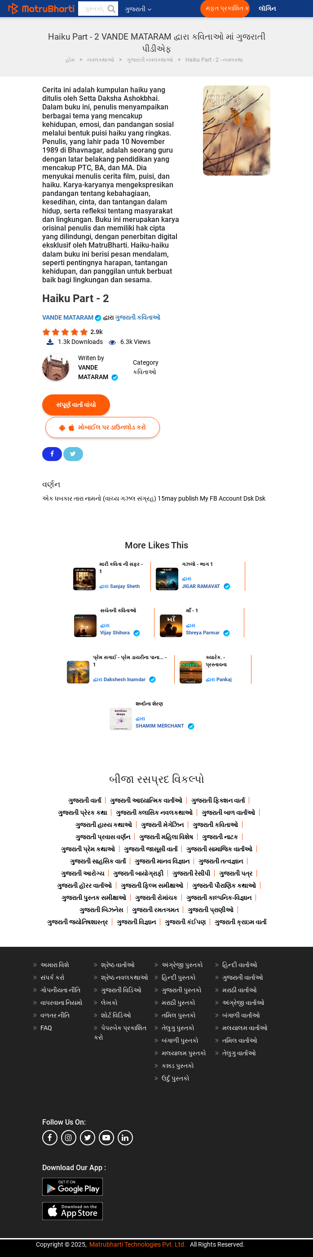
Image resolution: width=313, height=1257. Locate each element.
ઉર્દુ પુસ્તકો (176, 1078)
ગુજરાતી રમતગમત (155, 909)
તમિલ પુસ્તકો (179, 1015)
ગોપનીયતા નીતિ (60, 990)
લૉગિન (268, 9)
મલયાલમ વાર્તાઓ (245, 1027)
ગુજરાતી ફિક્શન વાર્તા (218, 800)
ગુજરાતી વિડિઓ (121, 990)
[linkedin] (125, 1137)
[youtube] (106, 1137)
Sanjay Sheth (125, 586)
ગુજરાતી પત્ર (235, 873)
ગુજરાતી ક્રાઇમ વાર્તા (240, 922)
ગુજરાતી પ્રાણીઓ (211, 909)
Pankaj (224, 680)
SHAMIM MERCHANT (165, 726)
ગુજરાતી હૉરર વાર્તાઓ (84, 885)
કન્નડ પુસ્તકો (178, 1065)
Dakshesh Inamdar (130, 679)
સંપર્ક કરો (52, 977)
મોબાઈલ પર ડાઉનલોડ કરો (102, 427)
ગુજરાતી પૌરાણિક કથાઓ (224, 885)
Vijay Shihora (120, 633)
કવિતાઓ (144, 371)
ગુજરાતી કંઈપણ (185, 922)
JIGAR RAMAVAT (206, 586)
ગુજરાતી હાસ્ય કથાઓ (103, 824)
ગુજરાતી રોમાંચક (156, 897)
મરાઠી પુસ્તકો (178, 1002)
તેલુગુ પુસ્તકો (178, 1027)
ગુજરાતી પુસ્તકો (182, 990)
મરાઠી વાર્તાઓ (239, 990)
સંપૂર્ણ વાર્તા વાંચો (76, 404)
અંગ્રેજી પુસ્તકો (182, 964)
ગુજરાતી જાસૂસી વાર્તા (150, 849)
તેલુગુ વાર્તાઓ (239, 1053)
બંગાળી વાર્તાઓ (241, 1015)
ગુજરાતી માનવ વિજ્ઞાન (162, 861)
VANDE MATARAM (72, 317)
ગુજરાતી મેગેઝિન (162, 824)
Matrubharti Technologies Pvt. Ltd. (137, 1244)
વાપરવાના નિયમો (62, 1002)
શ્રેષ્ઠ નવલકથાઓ (124, 977)
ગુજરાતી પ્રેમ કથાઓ (88, 849)
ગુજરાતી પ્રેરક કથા (82, 812)
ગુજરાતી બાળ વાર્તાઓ (228, 812)
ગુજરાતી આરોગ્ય (82, 873)
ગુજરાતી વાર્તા (84, 800)
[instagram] (68, 1137)
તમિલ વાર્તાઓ (239, 1040)
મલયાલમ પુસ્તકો (184, 1053)
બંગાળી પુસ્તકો (180, 1040)
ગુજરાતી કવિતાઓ (137, 317)
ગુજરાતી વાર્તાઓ (242, 977)
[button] (111, 8)
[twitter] (87, 1137)
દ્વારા (104, 586)
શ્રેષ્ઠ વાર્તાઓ (118, 964)
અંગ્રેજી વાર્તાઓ (243, 1002)
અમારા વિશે (54, 964)
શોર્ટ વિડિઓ (116, 1015)
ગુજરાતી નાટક (220, 837)
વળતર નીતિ (55, 1015)
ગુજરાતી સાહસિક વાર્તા (98, 861)
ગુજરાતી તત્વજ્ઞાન (220, 861)
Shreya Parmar (208, 633)
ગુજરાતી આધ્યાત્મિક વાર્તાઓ (146, 800)
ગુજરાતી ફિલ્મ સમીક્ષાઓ (152, 885)
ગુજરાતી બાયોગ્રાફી (138, 873)
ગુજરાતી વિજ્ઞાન (136, 922)
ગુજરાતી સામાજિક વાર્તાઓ (219, 849)
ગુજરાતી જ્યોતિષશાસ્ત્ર (77, 922)
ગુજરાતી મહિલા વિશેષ (166, 837)
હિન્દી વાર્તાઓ (239, 964)
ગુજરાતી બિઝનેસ (101, 909)
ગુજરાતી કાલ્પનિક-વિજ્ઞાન (218, 897)
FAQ (46, 1027)
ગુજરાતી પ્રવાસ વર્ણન (102, 837)
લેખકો (109, 1002)
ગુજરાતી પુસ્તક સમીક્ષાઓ (94, 897)
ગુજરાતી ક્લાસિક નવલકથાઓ (154, 812)
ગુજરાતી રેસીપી (191, 873)
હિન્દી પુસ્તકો (179, 977)
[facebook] (49, 1137)
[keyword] (98, 8)
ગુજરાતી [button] (138, 9)
